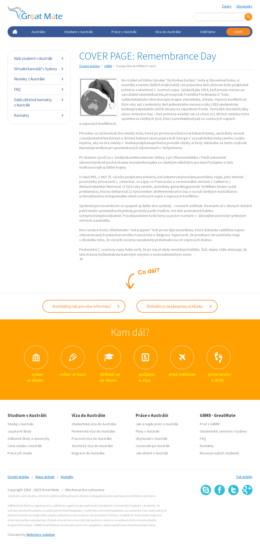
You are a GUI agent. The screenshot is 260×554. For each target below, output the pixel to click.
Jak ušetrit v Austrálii (152, 452)
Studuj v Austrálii (20, 423)
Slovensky (244, 6)
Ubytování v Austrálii (151, 438)
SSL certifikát (233, 506)
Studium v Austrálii (78, 31)
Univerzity (41, 438)
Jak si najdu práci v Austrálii (157, 423)
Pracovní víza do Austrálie (92, 438)
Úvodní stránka (89, 66)
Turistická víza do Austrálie (92, 445)
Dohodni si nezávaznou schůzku (179, 305)
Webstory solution (40, 534)
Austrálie (38, 31)
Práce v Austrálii (124, 31)
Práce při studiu (20, 452)
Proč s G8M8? (210, 423)
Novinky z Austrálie (39, 78)
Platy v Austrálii (147, 430)
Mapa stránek (44, 476)
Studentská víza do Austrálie (94, 423)
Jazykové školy (20, 430)
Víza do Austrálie (168, 31)
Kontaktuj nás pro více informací (86, 305)
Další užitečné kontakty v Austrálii (39, 102)
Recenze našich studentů (219, 452)
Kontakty (39, 115)
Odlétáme (207, 31)
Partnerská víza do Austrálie (93, 430)
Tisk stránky (244, 476)
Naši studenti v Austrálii (39, 58)
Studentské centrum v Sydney (223, 430)
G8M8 (238, 31)
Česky (227, 6)
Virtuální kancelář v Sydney (39, 68)
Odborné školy (19, 438)
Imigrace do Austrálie (88, 452)
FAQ (39, 89)
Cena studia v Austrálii (25, 445)
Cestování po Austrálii (153, 445)
